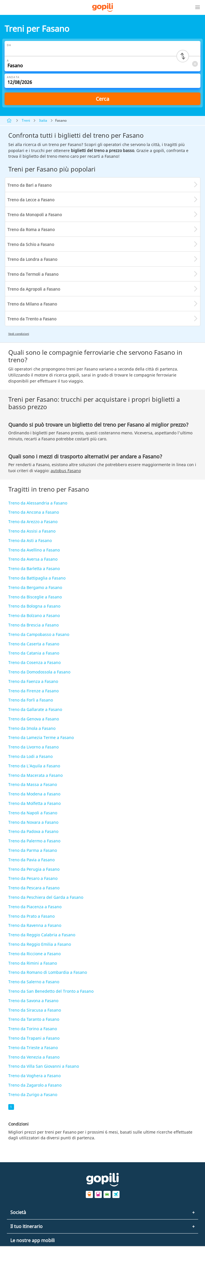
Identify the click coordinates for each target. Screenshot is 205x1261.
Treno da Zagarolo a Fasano (34, 1085)
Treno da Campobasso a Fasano (38, 634)
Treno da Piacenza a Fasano (34, 906)
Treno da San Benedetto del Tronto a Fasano (50, 991)
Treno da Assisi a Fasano (31, 531)
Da (9, 45)
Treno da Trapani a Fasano (33, 1038)
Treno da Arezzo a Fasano (32, 521)
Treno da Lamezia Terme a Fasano (41, 737)
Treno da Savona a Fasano (33, 1000)
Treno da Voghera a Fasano (34, 1075)
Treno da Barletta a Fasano (34, 568)
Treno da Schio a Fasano (30, 244)
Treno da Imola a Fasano (31, 728)
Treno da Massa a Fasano (32, 784)
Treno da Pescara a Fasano (33, 887)
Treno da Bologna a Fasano (34, 606)
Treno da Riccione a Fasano (34, 953)
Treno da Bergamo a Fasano (35, 587)
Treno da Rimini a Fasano (32, 963)
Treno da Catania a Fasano (33, 653)
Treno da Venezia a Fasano (33, 1057)
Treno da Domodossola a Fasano (39, 672)
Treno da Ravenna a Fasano (34, 925)
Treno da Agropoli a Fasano (33, 289)
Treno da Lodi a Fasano (30, 756)
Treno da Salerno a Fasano (33, 981)
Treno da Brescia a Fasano (33, 625)
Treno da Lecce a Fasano (30, 199)
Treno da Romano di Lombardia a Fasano (47, 972)
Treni (26, 120)
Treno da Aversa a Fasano (32, 559)
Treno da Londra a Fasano (32, 259)
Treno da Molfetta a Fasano (34, 803)
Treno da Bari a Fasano (29, 185)
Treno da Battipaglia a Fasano (36, 578)
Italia (43, 120)
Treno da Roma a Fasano (31, 229)
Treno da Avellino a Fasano (34, 550)
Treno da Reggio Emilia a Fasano (39, 944)
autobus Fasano (66, 470)
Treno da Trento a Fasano (31, 319)
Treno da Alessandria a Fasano (37, 503)
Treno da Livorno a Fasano (33, 747)
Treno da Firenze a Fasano (33, 690)
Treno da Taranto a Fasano (33, 1019)
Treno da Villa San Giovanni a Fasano (43, 1066)
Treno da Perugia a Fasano (33, 869)
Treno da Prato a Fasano (31, 916)
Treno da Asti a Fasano (30, 540)
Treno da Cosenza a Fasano (34, 662)
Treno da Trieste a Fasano (33, 1047)
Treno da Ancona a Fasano (33, 512)
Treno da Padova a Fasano (33, 831)
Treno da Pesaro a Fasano (32, 878)
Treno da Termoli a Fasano (32, 274)
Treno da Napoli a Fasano (32, 812)
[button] (197, 7)
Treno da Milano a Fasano (32, 304)
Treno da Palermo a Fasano (34, 841)
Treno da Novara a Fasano (33, 822)
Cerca (102, 98)
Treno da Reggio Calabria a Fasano (41, 934)
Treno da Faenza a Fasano (33, 681)
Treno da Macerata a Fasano (35, 775)
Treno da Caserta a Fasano (33, 644)
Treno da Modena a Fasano (34, 794)
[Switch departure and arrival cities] (182, 56)
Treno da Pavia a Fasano (31, 859)
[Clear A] (194, 63)
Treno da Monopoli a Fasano (34, 214)
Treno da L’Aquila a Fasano (34, 766)
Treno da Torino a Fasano (32, 1028)
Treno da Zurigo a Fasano (32, 1094)
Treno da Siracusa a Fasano (34, 1010)
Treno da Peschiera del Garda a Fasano (45, 897)
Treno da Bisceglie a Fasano (35, 597)
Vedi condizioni (18, 334)
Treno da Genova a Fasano (33, 719)
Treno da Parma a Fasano (32, 850)
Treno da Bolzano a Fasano (34, 615)
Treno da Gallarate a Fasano (35, 709)
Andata (13, 77)
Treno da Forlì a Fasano (30, 700)
